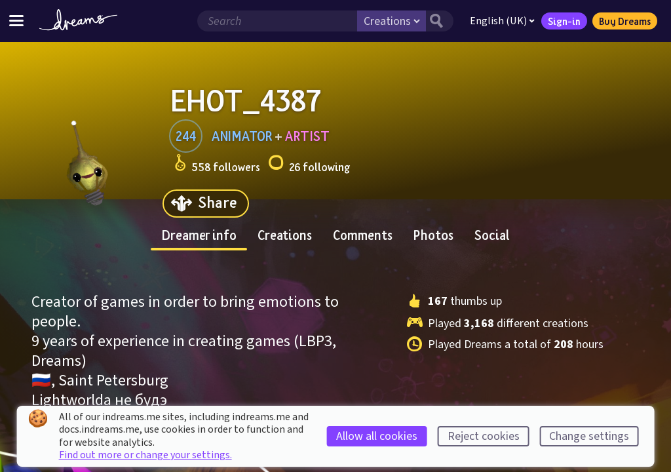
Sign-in (564, 21)
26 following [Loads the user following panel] (309, 164)
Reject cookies (484, 436)
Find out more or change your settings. (145, 455)
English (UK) (502, 21)
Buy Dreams (625, 21)
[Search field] (277, 20)
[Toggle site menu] (16, 21)
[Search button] (439, 20)
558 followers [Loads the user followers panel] (217, 164)
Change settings (589, 436)
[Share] (206, 203)
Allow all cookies (376, 436)
